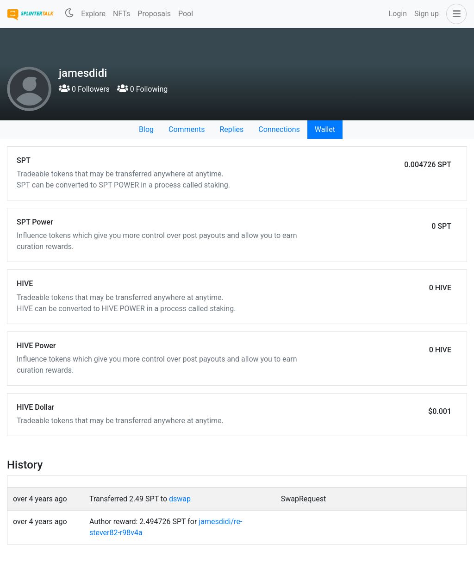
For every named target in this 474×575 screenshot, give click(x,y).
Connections (278, 129)
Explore (93, 13)
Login (398, 13)
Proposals (154, 13)
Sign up (426, 13)
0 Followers (84, 89)
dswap (180, 498)
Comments (186, 129)
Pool (185, 13)
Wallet (325, 129)
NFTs (121, 13)
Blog (146, 129)
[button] (455, 14)
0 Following (142, 89)
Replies (231, 129)
